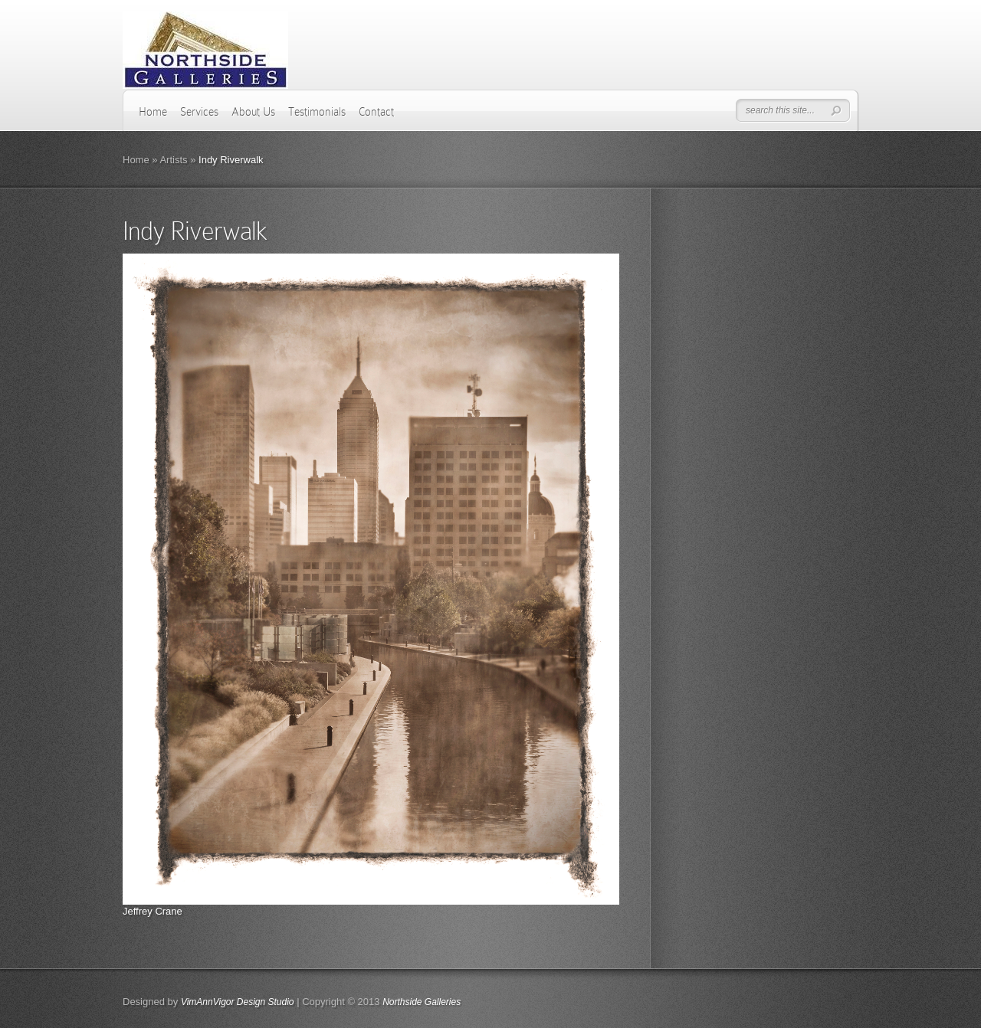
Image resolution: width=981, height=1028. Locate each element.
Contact (376, 112)
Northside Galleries (421, 1002)
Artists (173, 159)
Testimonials (317, 112)
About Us (253, 112)
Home (153, 112)
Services (199, 112)
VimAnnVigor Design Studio (237, 1002)
